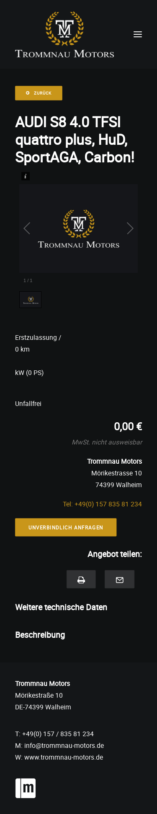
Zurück (38, 93)
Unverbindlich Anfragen (65, 527)
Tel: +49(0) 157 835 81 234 (102, 503)
